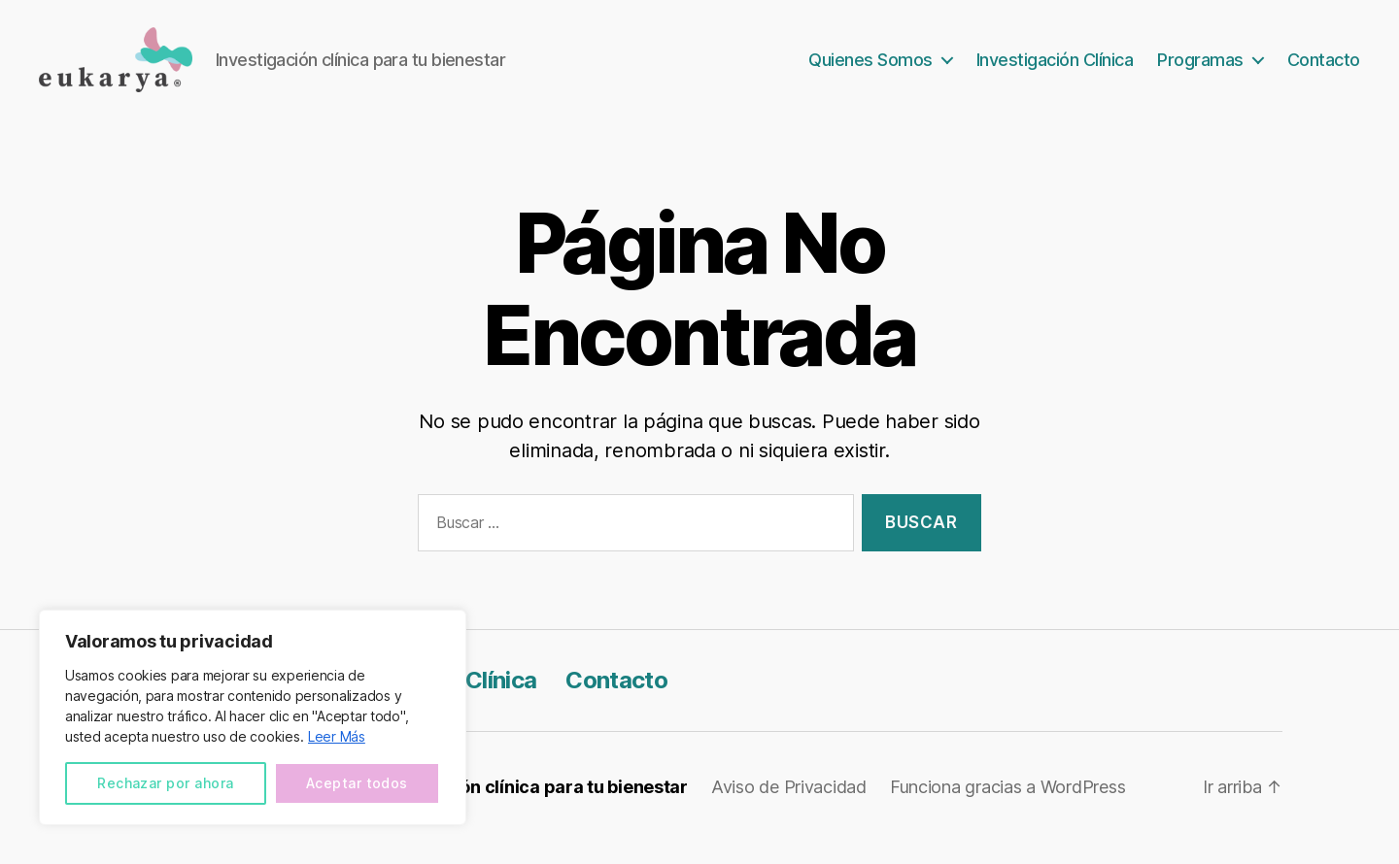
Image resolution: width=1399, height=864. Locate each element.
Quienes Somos (870, 70)
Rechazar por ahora (165, 783)
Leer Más (336, 736)
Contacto (1323, 70)
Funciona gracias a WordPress (1007, 809)
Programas (1200, 70)
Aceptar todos (357, 783)
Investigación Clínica (1055, 70)
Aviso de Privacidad (789, 809)
